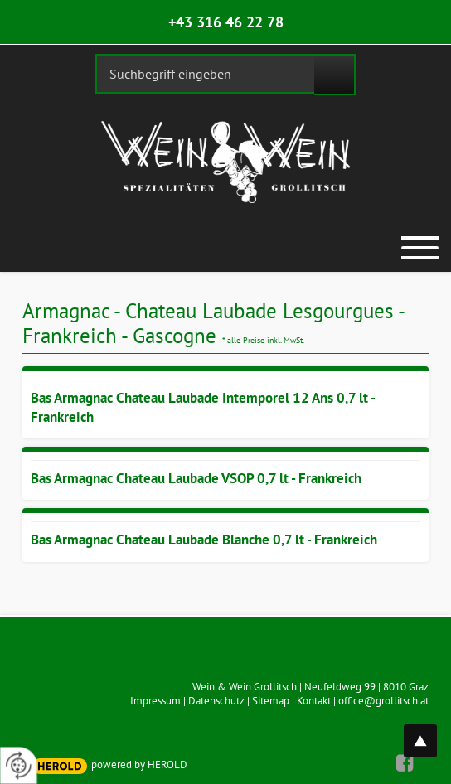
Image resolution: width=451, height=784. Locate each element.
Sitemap (270, 701)
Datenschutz (216, 701)
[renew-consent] (18, 765)
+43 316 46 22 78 (226, 21)
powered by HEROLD (139, 764)
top (429, 731)
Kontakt (314, 701)
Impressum (155, 701)
